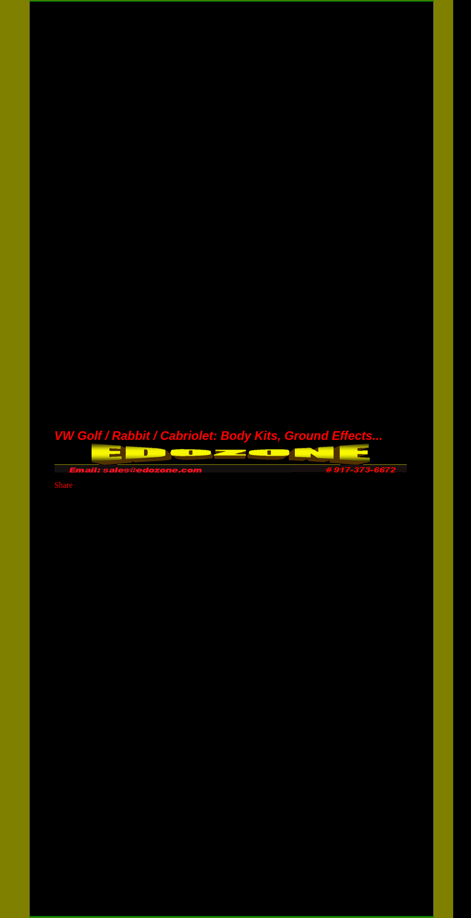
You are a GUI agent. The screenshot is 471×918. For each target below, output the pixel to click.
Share (63, 485)
